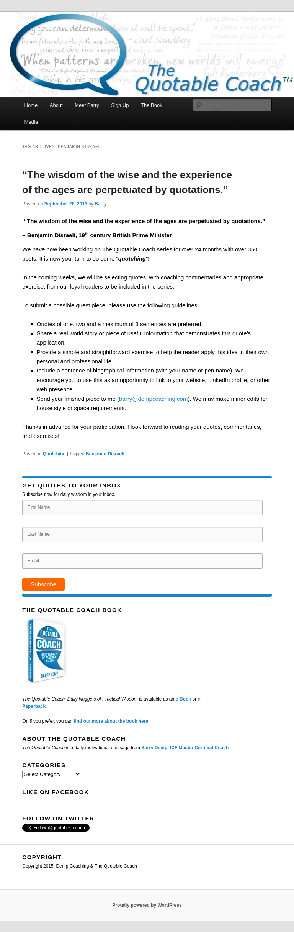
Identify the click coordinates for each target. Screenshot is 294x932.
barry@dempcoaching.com (153, 398)
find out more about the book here (111, 721)
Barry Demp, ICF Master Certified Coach (185, 747)
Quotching (54, 453)
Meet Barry (87, 105)
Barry (100, 204)
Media (31, 122)
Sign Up (120, 105)
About (56, 105)
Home (31, 105)
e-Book (183, 699)
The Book (151, 105)
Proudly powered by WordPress (146, 905)
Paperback (34, 706)
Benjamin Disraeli (105, 453)
